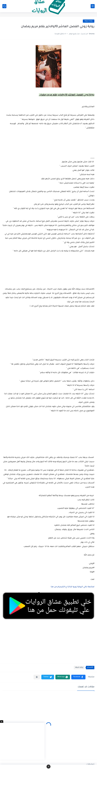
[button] (78, 677)
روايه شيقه (89, 21)
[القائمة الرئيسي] (93, 6)
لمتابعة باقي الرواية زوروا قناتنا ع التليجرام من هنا (72, 587)
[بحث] (4, 6)
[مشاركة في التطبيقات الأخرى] (37, 677)
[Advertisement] (48, 337)
